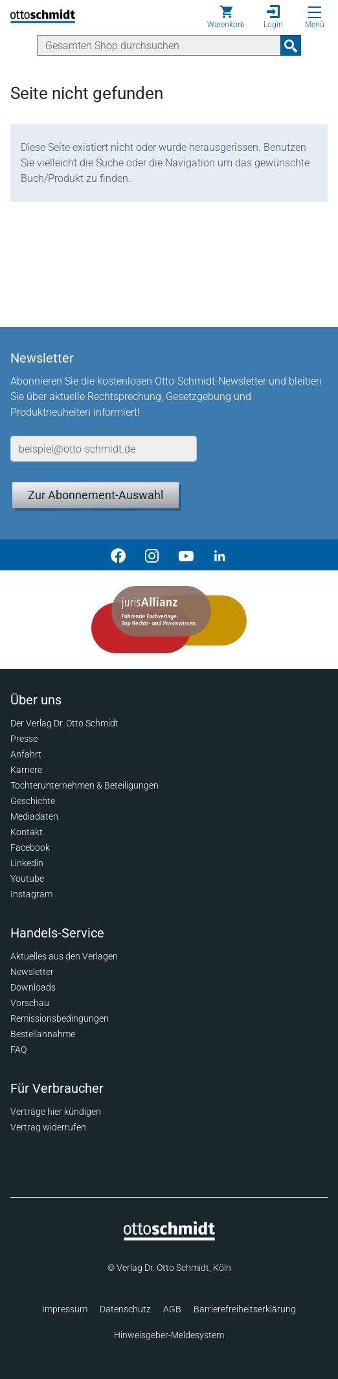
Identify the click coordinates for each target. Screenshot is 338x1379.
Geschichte (32, 801)
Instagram (31, 894)
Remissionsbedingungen (59, 1018)
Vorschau (29, 1003)
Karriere (26, 770)
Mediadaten (34, 816)
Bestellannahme (42, 1034)
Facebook (30, 847)
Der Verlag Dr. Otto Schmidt (64, 723)
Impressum (64, 1309)
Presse (24, 739)
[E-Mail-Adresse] (103, 449)
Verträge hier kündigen (55, 1111)
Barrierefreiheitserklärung (245, 1309)
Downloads (33, 987)
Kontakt (26, 832)
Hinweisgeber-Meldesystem (169, 1335)
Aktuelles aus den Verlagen (64, 956)
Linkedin (26, 863)
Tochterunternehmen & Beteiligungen (84, 785)
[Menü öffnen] (314, 12)
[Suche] (159, 45)
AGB (172, 1309)
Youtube (27, 878)
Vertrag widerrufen (48, 1127)
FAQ (18, 1049)
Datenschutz (125, 1309)
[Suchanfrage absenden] (290, 45)
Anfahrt (25, 754)
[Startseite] (169, 1237)
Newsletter (32, 972)
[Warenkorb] (226, 16)
